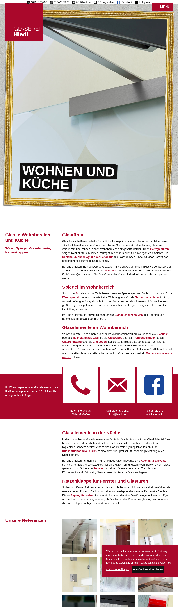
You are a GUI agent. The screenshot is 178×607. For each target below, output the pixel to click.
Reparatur (99, 468)
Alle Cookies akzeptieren (148, 569)
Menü (165, 7)
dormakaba (112, 270)
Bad (77, 293)
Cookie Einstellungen (117, 569)
